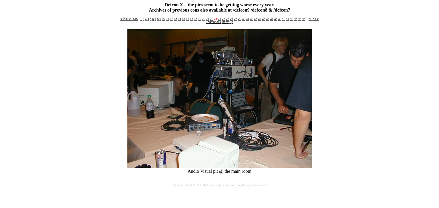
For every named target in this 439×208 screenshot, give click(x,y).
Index (225, 22)
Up (231, 22)
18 (195, 19)
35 (263, 19)
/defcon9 (241, 10)
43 (295, 19)
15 (183, 19)
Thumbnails (213, 22)
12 (171, 19)
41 (287, 19)
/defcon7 (282, 10)
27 (231, 19)
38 (275, 19)
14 (179, 19)
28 (235, 19)
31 (247, 19)
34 (259, 19)
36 (267, 19)
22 (211, 19)
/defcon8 (259, 10)
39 (279, 19)
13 (175, 19)
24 (219, 19)
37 (271, 19)
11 (167, 19)
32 (251, 19)
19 (199, 19)
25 (223, 19)
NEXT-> (313, 19)
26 (227, 19)
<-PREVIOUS (129, 19)
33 (255, 19)
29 (239, 19)
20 (203, 19)
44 (299, 19)
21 (207, 19)
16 (187, 19)
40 (283, 19)
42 (291, 19)
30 (243, 19)
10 (163, 19)
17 (191, 19)
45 (303, 19)
